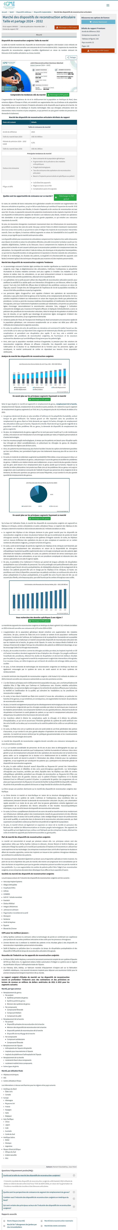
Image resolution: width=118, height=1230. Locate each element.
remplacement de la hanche (66, 408)
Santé (12, 12)
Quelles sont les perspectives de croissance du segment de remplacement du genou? (39, 1200)
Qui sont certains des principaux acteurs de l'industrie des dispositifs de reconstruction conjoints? (39, 1214)
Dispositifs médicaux (23, 12)
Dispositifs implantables (43, 12)
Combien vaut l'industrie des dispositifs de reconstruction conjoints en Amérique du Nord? (39, 1207)
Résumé (39, 35)
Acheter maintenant (98, 22)
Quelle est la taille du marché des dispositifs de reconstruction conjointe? (39, 1183)
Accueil (4, 12)
